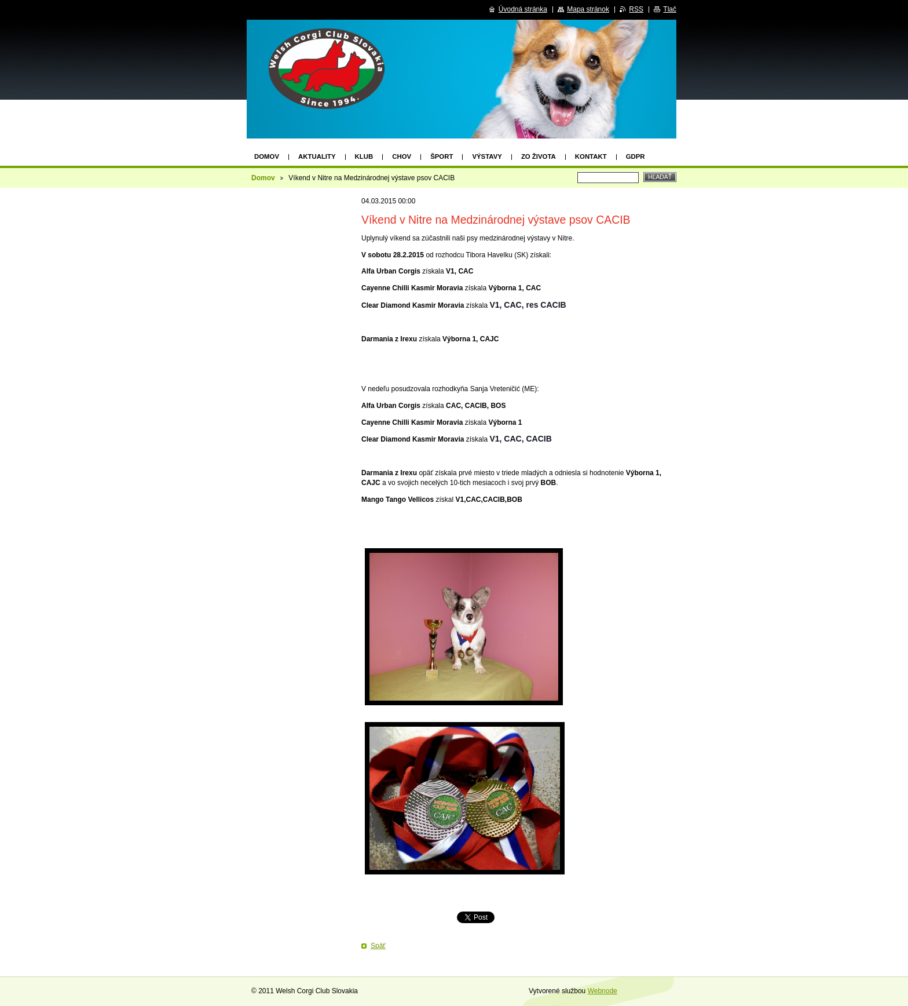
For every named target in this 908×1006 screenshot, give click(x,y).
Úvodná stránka (523, 9)
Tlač (669, 9)
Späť (378, 946)
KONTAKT (591, 156)
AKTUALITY (317, 156)
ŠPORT (441, 156)
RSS (636, 9)
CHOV (401, 156)
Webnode (602, 991)
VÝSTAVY (486, 156)
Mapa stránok (588, 9)
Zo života (538, 156)
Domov (266, 156)
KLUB (364, 156)
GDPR (635, 156)
